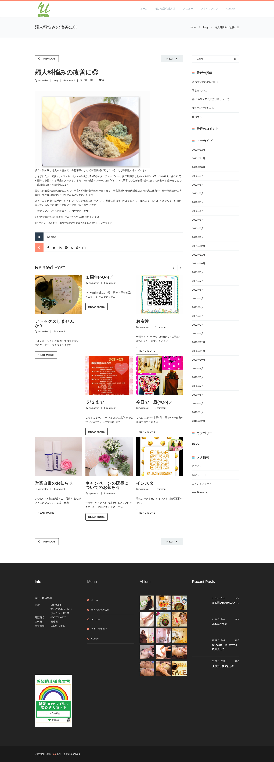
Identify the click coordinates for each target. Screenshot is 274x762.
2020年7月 (198, 386)
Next (170, 58)
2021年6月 (198, 289)
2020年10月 (198, 359)
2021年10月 (198, 263)
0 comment (69, 80)
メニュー (188, 8)
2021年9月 (198, 272)
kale (54, 754)
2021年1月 (198, 333)
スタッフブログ (209, 8)
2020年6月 (198, 394)
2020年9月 (198, 368)
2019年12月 (198, 421)
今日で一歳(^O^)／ (154, 402)
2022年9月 (198, 176)
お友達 (142, 321)
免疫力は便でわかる (203, 108)
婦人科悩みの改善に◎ (66, 72)
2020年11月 (198, 351)
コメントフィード (202, 483)
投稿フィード (199, 475)
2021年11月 (198, 254)
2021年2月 (198, 324)
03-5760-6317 (58, 617)
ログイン (197, 466)
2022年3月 (198, 219)
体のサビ (197, 116)
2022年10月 (198, 167)
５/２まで (94, 402)
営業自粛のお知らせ (54, 483)
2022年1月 (198, 237)
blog (205, 27)
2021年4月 (198, 307)
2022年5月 (198, 202)
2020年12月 (198, 342)
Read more (46, 355)
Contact (230, 8)
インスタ (145, 483)
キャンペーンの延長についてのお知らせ (107, 485)
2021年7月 (198, 281)
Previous (49, 58)
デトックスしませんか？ (54, 323)
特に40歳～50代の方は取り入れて (210, 99)
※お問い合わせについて (205, 81)
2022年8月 (198, 184)
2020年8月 (198, 377)
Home (193, 27)
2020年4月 (198, 412)
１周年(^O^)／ (99, 277)
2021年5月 (198, 298)
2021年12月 (198, 246)
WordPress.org (200, 492)
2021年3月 (198, 316)
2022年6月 (198, 193)
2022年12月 (198, 149)
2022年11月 (198, 158)
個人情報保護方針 (165, 8)
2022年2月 (198, 228)
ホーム (143, 8)
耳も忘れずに (199, 90)
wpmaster (43, 80)
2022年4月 (198, 211)
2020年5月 (198, 403)
